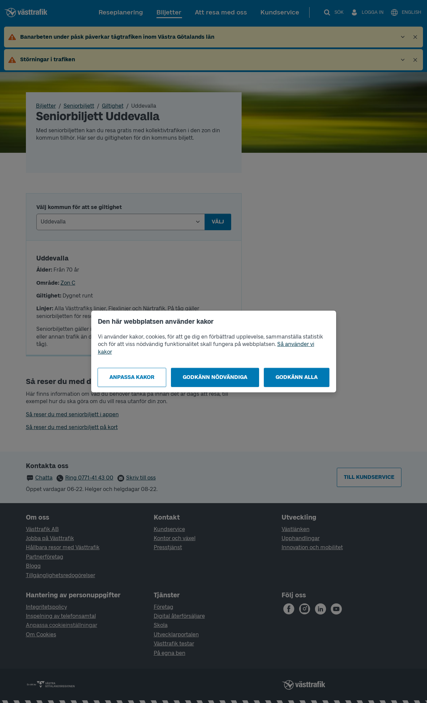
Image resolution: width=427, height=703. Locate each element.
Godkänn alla (297, 377)
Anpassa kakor (131, 377)
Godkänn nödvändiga (215, 377)
